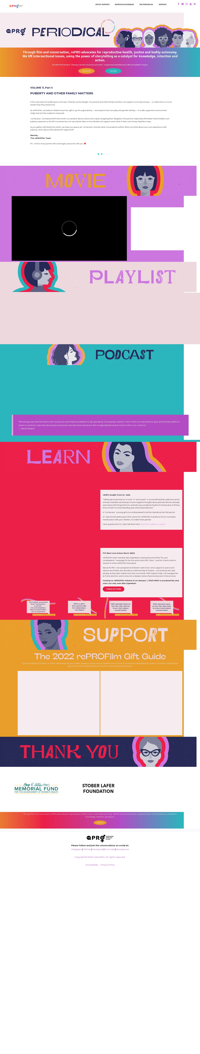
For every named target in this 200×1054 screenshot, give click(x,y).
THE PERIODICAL (146, 4)
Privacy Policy (108, 865)
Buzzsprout (122, 849)
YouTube (110, 849)
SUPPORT (163, 4)
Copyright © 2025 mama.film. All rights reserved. (100, 857)
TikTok (87, 849)
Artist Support (102, 4)
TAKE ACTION (113, 589)
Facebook (98, 849)
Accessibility (91, 865)
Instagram (76, 849)
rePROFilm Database (124, 4)
